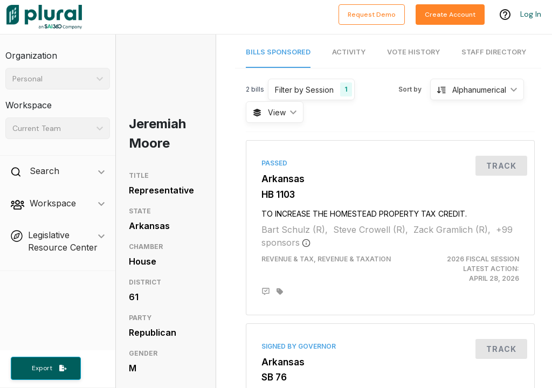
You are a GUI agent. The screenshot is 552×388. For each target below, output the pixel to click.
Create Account (450, 14)
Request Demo (372, 14)
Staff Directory (493, 52)
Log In (530, 14)
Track (501, 165)
